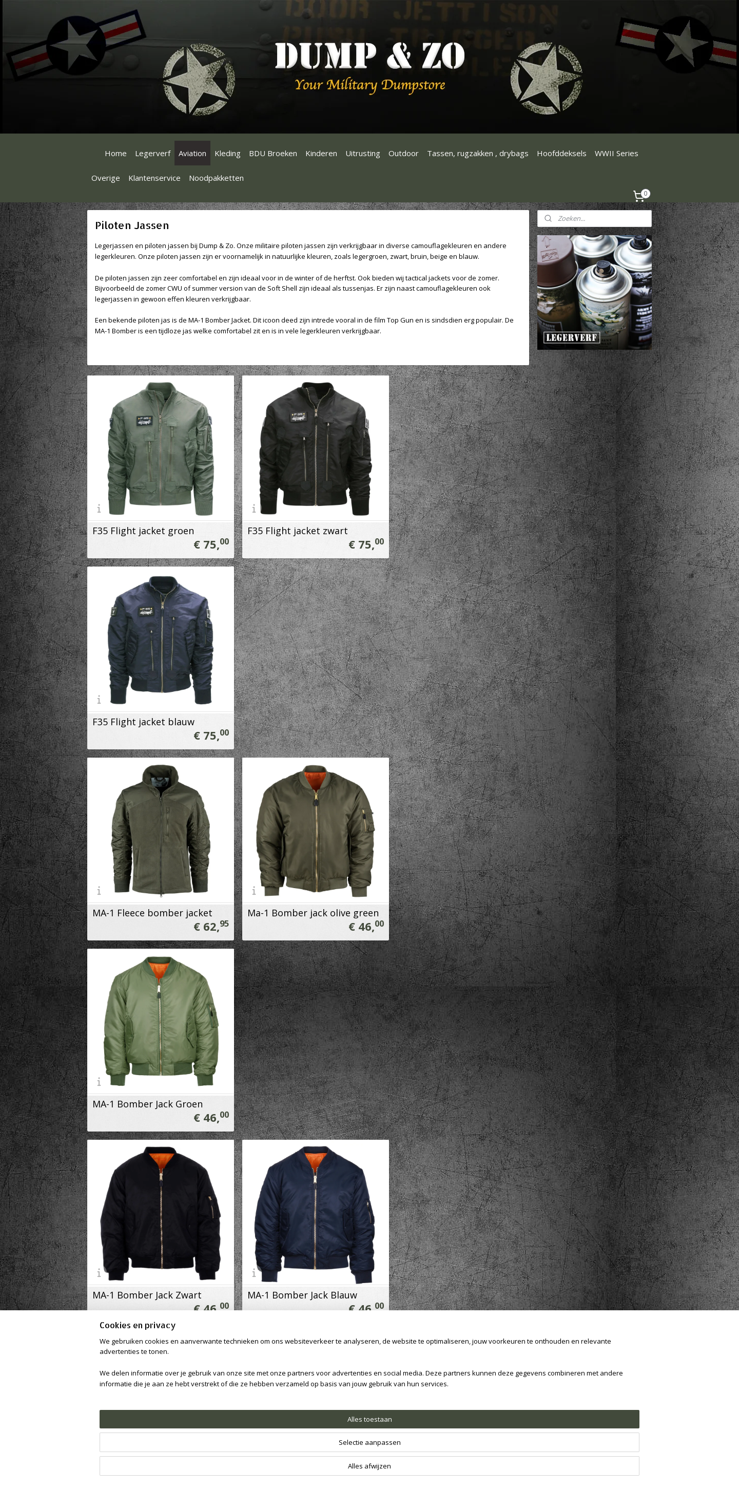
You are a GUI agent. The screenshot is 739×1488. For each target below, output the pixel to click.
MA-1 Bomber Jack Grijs (144, 1269)
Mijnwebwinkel (512, 1469)
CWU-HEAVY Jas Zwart (290, 1269)
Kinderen (321, 153)
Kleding (228, 153)
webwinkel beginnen (422, 1469)
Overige (105, 178)
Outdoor (403, 153)
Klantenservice (154, 178)
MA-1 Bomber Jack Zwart (147, 897)
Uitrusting (362, 153)
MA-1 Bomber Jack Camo (447, 897)
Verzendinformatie (234, 1390)
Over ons (219, 1356)
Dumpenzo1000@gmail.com (142, 1367)
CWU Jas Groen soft (135, 1083)
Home (116, 153)
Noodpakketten (216, 178)
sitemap (362, 1469)
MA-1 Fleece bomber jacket (152, 711)
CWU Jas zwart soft (284, 1083)
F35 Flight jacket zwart (292, 525)
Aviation (192, 153)
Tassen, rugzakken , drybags (478, 153)
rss (383, 1469)
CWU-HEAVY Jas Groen (441, 1083)
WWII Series (616, 153)
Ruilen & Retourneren (240, 1367)
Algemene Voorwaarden (244, 1401)
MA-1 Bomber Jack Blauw (297, 897)
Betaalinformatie (232, 1379)
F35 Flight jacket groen (143, 525)
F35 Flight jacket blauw (444, 525)
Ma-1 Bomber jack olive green (308, 711)
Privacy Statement (234, 1413)
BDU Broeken (273, 153)
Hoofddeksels (562, 153)
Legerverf (152, 153)
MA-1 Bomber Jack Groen (448, 711)
